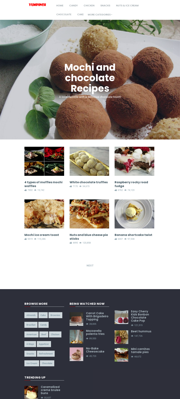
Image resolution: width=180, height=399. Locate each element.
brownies (55, 315)
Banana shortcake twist (133, 235)
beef (43, 334)
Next (90, 266)
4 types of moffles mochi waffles (43, 184)
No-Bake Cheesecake (95, 350)
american (31, 334)
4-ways (30, 344)
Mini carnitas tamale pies (140, 350)
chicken (89, 5)
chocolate (63, 14)
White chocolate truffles (89, 182)
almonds (31, 315)
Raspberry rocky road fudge (131, 184)
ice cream (31, 363)
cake (80, 14)
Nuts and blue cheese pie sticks (89, 237)
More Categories (99, 14)
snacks (105, 5)
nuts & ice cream (127, 5)
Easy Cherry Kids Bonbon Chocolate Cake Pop (140, 316)
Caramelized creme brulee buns (50, 390)
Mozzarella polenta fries (95, 332)
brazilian (31, 325)
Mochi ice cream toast (41, 235)
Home (59, 5)
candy (73, 5)
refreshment (46, 354)
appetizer (44, 344)
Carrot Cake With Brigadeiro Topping (97, 316)
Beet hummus (141, 331)
